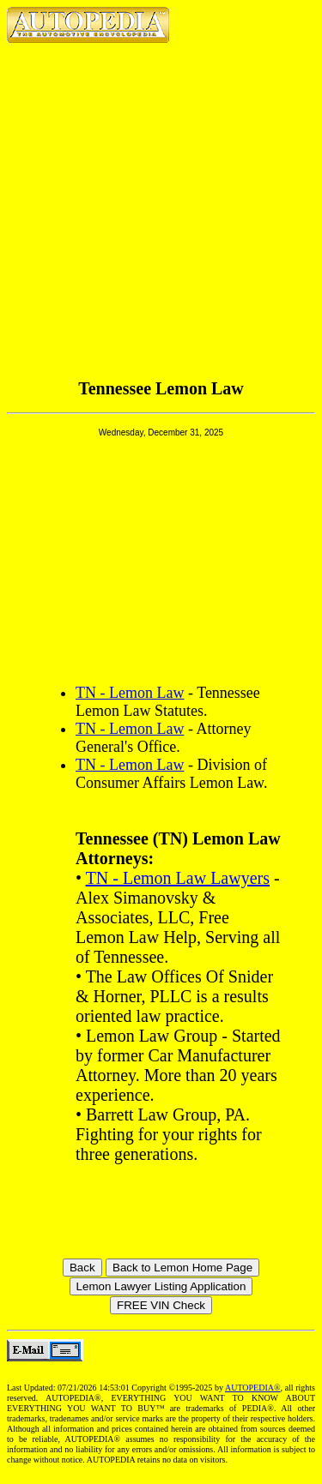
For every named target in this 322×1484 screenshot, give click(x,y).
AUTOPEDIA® (253, 1387)
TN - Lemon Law (130, 692)
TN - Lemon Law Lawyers (178, 877)
